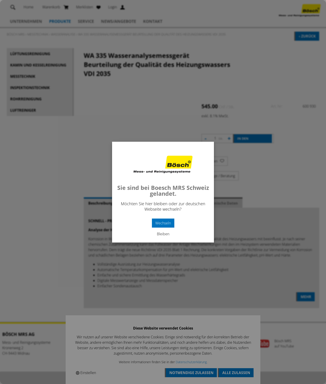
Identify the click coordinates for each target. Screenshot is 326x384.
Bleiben (163, 234)
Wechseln (163, 223)
